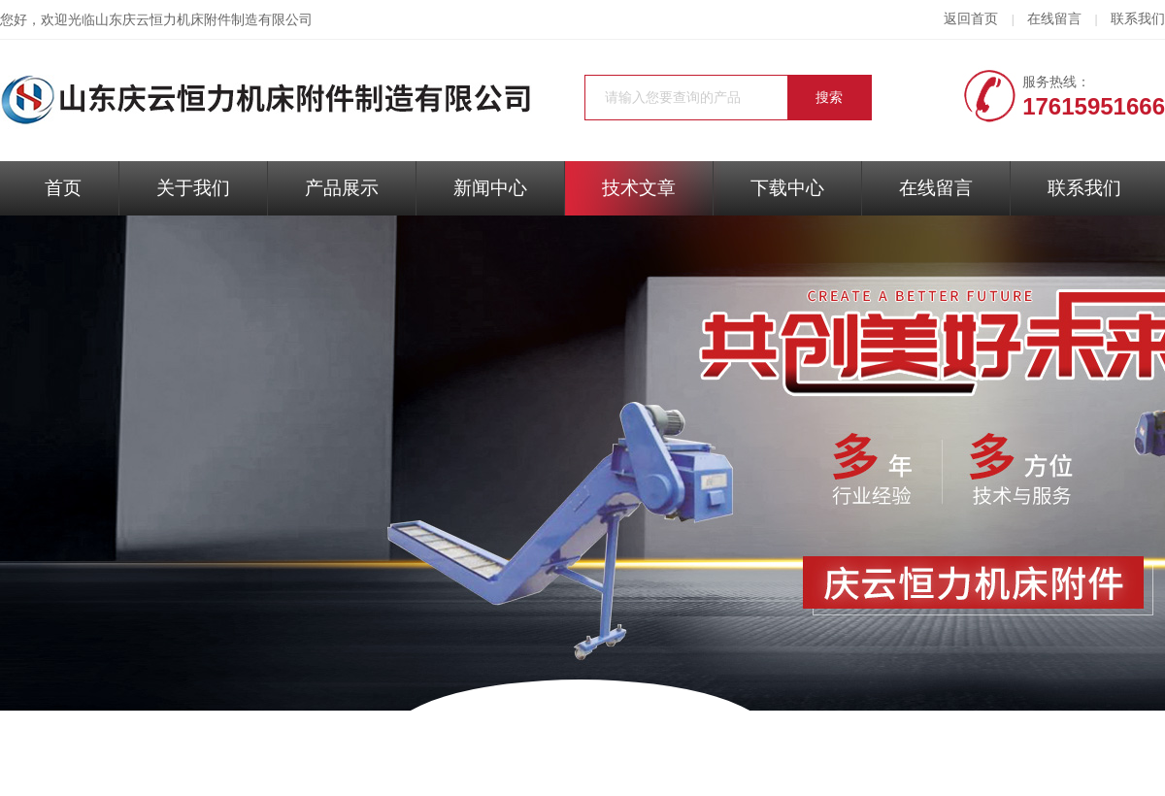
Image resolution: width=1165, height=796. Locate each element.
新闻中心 (490, 188)
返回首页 (971, 19)
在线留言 (1054, 19)
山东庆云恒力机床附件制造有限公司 (204, 20)
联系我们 (1138, 19)
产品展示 (342, 188)
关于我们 (193, 188)
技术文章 (639, 188)
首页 (63, 188)
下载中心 (787, 188)
